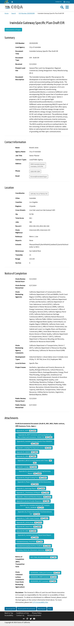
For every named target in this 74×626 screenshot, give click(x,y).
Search (13, 13)
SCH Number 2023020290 (27, 13)
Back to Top (9, 613)
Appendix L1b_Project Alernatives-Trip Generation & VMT (35, 513)
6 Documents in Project (13, 30)
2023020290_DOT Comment (43, 581)
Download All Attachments (26, 609)
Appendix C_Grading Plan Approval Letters (34, 448)
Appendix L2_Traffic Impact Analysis (32, 518)
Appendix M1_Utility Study (29, 522)
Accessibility (9, 615)
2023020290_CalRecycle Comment (45, 573)
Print (50, 609)
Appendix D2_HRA (26, 456)
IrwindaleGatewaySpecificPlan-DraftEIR (34, 546)
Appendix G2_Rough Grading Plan (32, 478)
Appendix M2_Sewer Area (29, 527)
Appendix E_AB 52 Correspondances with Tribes (35, 462)
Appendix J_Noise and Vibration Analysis (34, 497)
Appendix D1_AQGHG (27, 452)
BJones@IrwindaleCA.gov (39, 176)
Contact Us (58, 2)
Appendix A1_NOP (26, 431)
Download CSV (10, 609)
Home (7, 13)
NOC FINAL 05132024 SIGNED (44, 557)
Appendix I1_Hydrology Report (31, 488)
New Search (41, 609)
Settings (66, 2)
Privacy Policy (36, 613)
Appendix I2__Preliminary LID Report (33, 493)
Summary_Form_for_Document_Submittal (34, 550)
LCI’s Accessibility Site (40, 602)
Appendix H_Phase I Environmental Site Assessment (35, 483)
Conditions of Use (22, 613)
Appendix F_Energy (27, 467)
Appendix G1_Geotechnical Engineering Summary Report (35, 472)
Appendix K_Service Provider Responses (33, 501)
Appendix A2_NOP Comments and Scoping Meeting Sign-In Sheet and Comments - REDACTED (34, 436)
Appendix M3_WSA (26, 531)
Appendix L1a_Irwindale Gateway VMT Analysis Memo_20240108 (35, 506)
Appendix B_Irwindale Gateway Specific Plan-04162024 (34, 442)
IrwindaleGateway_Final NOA (30, 542)
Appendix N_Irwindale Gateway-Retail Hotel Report (35, 536)
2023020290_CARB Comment (44, 577)
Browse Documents (34, 615)
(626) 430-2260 (35, 171)
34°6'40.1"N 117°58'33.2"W (39, 194)
